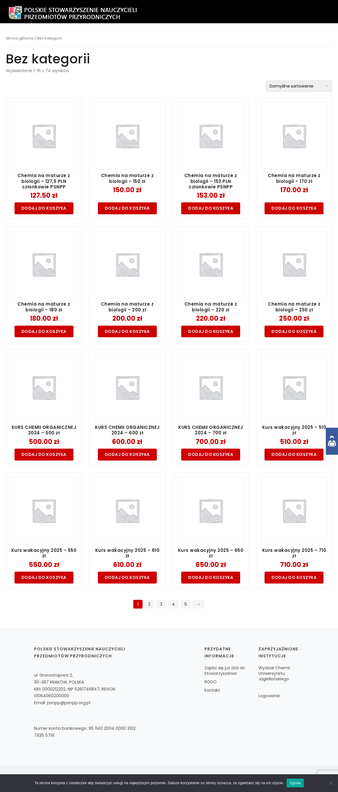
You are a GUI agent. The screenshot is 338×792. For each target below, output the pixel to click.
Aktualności (221, 35)
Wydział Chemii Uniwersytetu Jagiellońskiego (274, 673)
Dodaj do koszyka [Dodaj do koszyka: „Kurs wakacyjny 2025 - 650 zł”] (210, 577)
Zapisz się (152, 35)
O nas (127, 35)
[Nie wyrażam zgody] (331, 783)
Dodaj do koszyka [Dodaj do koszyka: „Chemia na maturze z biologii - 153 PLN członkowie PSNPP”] (210, 208)
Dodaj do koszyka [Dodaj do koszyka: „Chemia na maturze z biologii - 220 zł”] (210, 331)
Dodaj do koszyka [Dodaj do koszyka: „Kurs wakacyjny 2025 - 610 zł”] (127, 577)
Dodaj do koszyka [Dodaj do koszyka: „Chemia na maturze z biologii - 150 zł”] (127, 208)
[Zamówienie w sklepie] (299, 86)
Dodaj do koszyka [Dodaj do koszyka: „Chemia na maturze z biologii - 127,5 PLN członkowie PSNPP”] (43, 208)
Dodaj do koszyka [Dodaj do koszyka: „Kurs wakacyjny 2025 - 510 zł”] (294, 454)
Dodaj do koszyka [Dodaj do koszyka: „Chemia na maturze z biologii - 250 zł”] (294, 331)
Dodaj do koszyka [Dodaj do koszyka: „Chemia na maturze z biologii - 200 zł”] (127, 331)
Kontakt (288, 35)
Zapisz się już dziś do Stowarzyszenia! (224, 670)
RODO (210, 682)
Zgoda (295, 783)
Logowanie (269, 696)
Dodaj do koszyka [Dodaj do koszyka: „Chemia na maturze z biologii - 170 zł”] (294, 208)
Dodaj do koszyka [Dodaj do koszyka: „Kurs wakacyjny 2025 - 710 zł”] (294, 577)
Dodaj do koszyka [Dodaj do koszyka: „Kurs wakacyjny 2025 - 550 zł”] (43, 577)
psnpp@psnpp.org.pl (68, 703)
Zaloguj (316, 35)
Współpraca (257, 35)
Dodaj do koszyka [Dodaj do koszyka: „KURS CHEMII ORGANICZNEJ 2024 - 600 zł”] (127, 454)
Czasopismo (184, 35)
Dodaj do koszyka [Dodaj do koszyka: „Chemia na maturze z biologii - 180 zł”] (43, 331)
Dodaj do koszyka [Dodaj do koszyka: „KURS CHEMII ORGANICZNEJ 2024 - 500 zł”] (43, 454)
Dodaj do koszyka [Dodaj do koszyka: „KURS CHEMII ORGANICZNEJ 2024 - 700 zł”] (210, 454)
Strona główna (19, 38)
